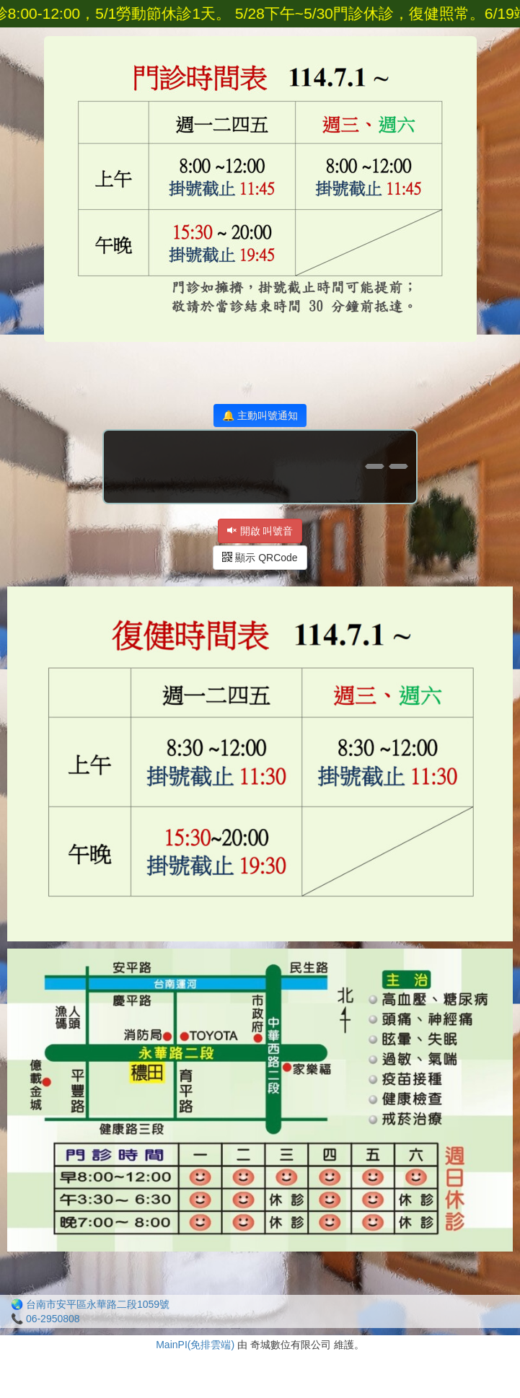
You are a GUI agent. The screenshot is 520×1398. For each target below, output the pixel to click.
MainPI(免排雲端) (195, 1344)
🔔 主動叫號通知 (260, 415)
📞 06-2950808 (45, 1318)
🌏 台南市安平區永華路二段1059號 (90, 1304)
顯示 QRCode (259, 557)
